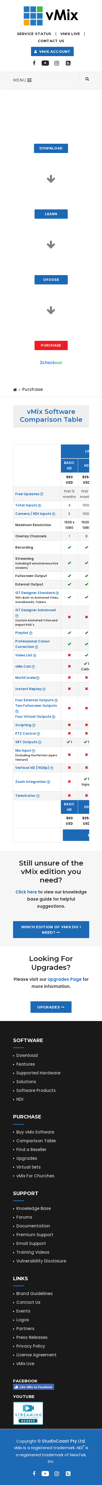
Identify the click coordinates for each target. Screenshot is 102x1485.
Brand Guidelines (34, 1293)
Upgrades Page (65, 979)
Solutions (26, 1082)
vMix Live (25, 1363)
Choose (51, 280)
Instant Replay (30, 689)
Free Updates (29, 494)
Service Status (34, 33)
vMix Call (25, 666)
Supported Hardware (38, 1073)
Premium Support (34, 1235)
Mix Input (25, 750)
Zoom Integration (32, 781)
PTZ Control (27, 733)
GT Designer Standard (37, 592)
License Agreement (36, 1355)
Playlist (23, 632)
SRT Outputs (28, 742)
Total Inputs (28, 505)
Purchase (51, 345)
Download (51, 148)
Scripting (25, 725)
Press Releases (32, 1337)
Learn (51, 214)
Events (23, 1311)
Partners (25, 1328)
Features (25, 1064)
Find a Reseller (31, 1149)
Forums (24, 1217)
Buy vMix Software (35, 1132)
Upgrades (50, 1007)
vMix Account (52, 51)
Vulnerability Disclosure (41, 1261)
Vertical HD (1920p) (34, 767)
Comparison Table (36, 1141)
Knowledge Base (33, 1208)
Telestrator (27, 795)
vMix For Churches (35, 1176)
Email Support (31, 1243)
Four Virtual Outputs (35, 716)
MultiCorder (27, 677)
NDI (19, 1099)
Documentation (33, 1226)
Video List (25, 655)
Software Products (36, 1090)
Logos (22, 1320)
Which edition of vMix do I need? (51, 930)
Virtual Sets (28, 1167)
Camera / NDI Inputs (35, 513)
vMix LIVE (70, 33)
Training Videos (33, 1252)
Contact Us (51, 41)
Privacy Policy (30, 1346)
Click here (26, 892)
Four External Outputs (36, 700)
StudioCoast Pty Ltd (63, 1441)
